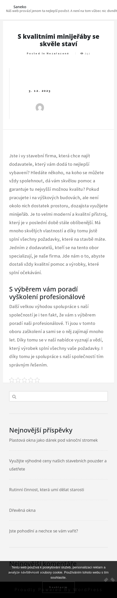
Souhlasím (58, 587)
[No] (110, 579)
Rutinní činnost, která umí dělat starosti (46, 489)
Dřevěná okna (22, 510)
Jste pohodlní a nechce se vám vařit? (43, 531)
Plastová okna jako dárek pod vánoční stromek (53, 440)
